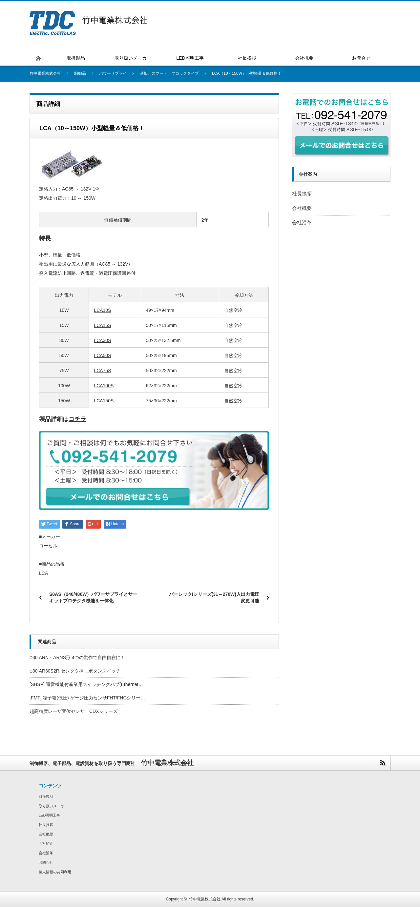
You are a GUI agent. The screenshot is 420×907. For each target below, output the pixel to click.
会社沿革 (302, 222)
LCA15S (102, 325)
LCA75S (102, 370)
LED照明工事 (49, 815)
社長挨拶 (302, 193)
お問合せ (46, 862)
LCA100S (104, 385)
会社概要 (302, 208)
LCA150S (104, 400)
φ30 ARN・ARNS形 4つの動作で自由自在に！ (77, 657)
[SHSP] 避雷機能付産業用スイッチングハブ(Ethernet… (86, 684)
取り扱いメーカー (53, 806)
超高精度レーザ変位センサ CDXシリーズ (73, 711)
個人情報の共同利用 (55, 872)
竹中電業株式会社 (204, 899)
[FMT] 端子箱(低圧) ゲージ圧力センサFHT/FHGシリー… (87, 697)
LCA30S (102, 340)
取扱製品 (46, 796)
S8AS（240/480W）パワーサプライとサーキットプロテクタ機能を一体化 (93, 597)
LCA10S (102, 310)
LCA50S (102, 355)
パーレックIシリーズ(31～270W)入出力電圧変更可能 (214, 597)
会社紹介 (46, 843)
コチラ (77, 419)
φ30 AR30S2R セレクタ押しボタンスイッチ (75, 671)
